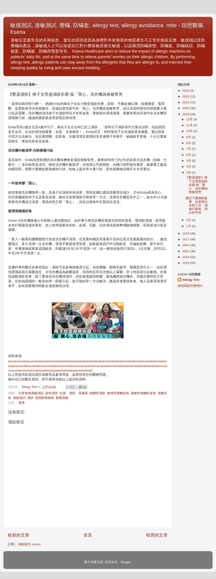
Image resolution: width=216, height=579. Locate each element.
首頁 (87, 535)
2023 (186, 90)
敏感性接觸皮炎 (118, 393)
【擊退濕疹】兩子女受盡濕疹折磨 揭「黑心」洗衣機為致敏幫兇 (196, 185)
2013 (186, 263)
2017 (186, 239)
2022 (186, 96)
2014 (186, 257)
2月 (189, 220)
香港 (21, 402)
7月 (189, 148)
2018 (186, 233)
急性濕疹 (51, 393)
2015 (186, 251)
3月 (189, 172)
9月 (189, 137)
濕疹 (30, 398)
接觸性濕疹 (97, 393)
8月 (189, 143)
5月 (189, 160)
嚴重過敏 (62, 398)
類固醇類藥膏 (44, 398)
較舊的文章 (157, 535)
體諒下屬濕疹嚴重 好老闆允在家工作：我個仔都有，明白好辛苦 (196, 205)
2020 (186, 108)
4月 (189, 166)
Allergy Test (190, 279)
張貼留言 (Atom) (29, 544)
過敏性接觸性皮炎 (143, 393)
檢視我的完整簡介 (190, 285)
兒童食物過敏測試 (31, 393)
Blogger (126, 562)
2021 (186, 102)
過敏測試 (19, 398)
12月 (190, 119)
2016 (186, 245)
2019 (186, 114)
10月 (190, 131)
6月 (189, 155)
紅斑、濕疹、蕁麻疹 (74, 393)
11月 (190, 125)
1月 (189, 226)
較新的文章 (18, 535)
